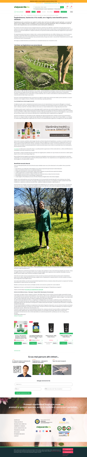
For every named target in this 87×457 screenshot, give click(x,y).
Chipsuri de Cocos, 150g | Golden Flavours (51, 336)
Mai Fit (38, 11)
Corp (13, 359)
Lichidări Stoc (63, 11)
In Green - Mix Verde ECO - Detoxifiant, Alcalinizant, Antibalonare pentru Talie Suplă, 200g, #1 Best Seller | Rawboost (21, 338)
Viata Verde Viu (17, 15)
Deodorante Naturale (39, 8)
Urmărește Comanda (19, 426)
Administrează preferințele (66, 455)
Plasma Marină (58, 8)
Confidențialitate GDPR (46, 446)
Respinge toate (68, 452)
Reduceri (28, 11)
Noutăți (33, 11)
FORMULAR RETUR (18, 422)
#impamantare (17, 350)
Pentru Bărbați (50, 11)
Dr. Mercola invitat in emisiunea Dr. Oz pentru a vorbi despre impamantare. (21, 361)
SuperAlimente (50, 8)
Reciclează (17, 432)
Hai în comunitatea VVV (20, 428)
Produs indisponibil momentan (48, 343)
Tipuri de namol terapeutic (59, 361)
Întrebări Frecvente (19, 434)
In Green (45, 8)
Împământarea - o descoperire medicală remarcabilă (40, 361)
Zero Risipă (56, 11)
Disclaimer (57, 446)
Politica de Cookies (55, 451)
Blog (71, 11)
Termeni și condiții (28, 446)
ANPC (63, 446)
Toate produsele (19, 12)
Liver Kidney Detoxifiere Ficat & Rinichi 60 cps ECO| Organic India (35, 337)
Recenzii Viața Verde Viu (20, 424)
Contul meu (61, 3)
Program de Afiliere (19, 430)
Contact (71, 3)
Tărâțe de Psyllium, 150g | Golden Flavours (66, 336)
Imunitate (44, 11)
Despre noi (67, 3)
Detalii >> (25, 343)
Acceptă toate (67, 449)
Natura (34, 359)
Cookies (36, 446)
